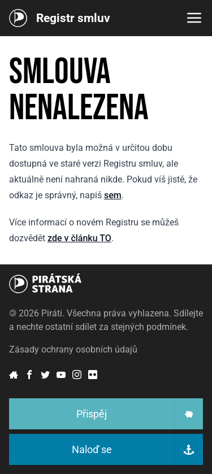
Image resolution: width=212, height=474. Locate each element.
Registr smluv (73, 18)
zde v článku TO (79, 238)
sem (113, 195)
